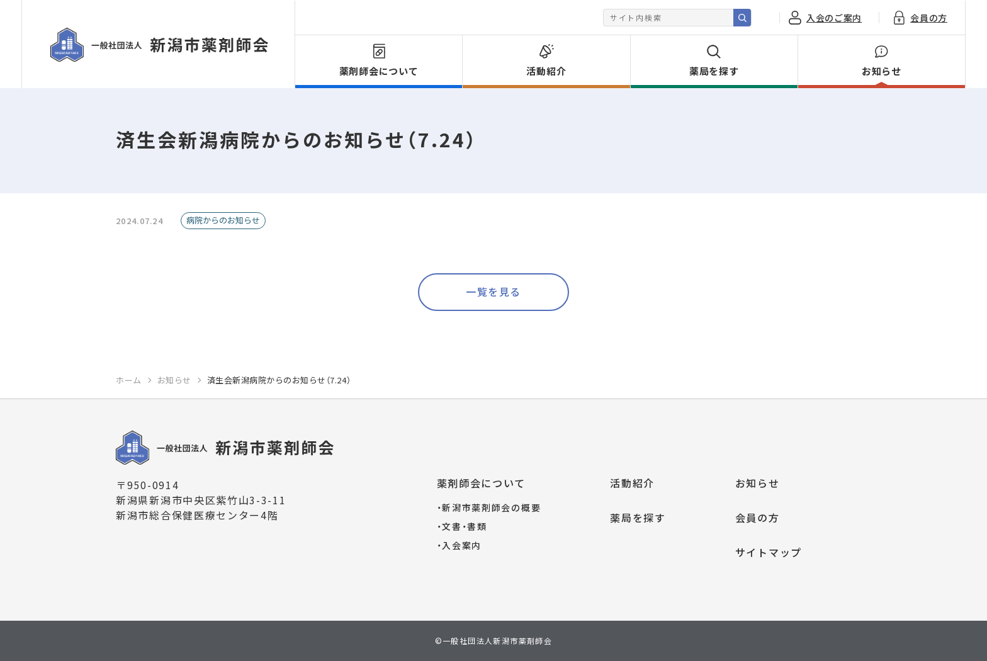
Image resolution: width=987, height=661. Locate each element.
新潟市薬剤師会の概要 (489, 507)
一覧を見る (493, 291)
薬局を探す (638, 517)
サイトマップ (768, 552)
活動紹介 (632, 482)
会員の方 (757, 517)
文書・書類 (462, 526)
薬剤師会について (481, 482)
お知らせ (757, 482)
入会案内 (459, 545)
